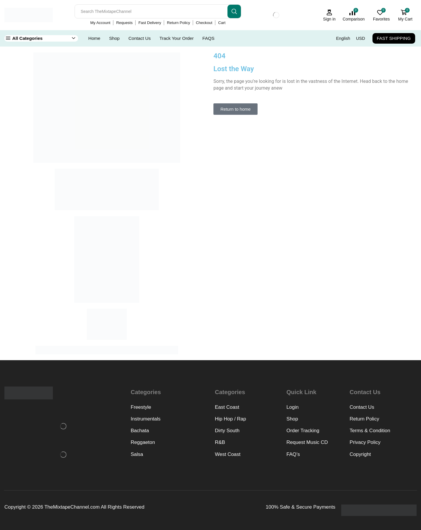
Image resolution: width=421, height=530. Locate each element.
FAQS (208, 38)
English (343, 38)
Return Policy (178, 22)
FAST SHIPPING (394, 38)
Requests (124, 22)
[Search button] (234, 11)
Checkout (204, 22)
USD (360, 38)
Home (94, 38)
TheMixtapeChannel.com (72, 507)
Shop (114, 38)
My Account (100, 22)
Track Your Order (176, 38)
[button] (235, 109)
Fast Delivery (150, 22)
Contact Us (139, 38)
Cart (221, 22)
